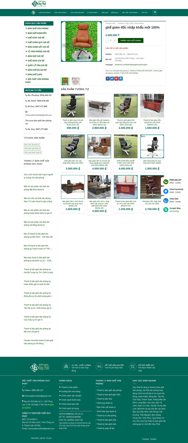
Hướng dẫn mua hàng (70, 391)
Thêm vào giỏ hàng (130, 40)
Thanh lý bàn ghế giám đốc (108, 395)
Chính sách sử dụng (70, 408)
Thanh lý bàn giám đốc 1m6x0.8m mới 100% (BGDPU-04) (152, 122)
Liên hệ (42, 438)
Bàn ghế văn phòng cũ (121, 71)
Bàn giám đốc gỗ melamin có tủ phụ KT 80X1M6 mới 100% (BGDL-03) (99, 122)
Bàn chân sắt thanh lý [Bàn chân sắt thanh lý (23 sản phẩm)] (32, 145)
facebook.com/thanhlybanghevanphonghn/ (131, 65)
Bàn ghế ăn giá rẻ (37, 70)
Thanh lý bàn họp (104, 399)
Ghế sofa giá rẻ (36, 61)
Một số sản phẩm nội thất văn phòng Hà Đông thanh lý (37, 223)
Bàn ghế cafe (35, 75)
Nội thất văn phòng (130, 12)
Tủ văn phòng (93, 12)
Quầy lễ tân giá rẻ (37, 65)
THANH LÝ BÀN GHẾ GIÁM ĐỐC (141, 71)
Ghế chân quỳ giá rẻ (38, 42)
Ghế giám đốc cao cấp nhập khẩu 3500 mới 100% (73, 162)
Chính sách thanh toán (71, 400)
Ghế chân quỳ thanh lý (106, 411)
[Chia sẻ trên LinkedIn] (121, 79)
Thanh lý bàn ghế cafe (106, 424)
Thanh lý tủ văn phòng (106, 416)
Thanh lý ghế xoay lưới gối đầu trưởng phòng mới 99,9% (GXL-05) (73, 122)
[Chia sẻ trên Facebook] (108, 79)
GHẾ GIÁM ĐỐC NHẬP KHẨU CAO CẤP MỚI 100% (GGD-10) (126, 163)
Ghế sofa (115, 12)
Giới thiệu (34, 438)
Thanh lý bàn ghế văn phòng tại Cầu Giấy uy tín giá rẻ (37, 318)
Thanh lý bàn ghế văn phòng (109, 390)
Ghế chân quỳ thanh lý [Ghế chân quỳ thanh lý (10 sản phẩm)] (32, 148)
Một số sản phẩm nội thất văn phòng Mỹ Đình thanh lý (37, 188)
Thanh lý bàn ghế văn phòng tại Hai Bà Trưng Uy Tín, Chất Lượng (38, 271)
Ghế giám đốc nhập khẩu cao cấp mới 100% (152, 202)
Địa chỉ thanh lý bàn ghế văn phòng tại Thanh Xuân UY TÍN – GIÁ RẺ (37, 247)
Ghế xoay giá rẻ (36, 38)
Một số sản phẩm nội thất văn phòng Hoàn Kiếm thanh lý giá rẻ (38, 211)
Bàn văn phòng (61, 12)
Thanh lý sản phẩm (69, 387)
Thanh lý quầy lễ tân (105, 428)
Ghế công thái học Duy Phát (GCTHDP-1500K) (152, 162)
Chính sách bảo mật (70, 404)
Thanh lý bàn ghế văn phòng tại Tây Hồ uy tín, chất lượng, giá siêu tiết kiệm (38, 307)
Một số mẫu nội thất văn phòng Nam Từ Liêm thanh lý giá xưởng (38, 199)
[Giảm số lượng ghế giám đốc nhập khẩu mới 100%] (107, 40)
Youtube (153, 439)
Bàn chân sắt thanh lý (106, 407)
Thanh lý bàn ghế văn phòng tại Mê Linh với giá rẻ (37, 330)
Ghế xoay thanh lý (104, 403)
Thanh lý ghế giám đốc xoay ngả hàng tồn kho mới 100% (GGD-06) (125, 122)
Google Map (175, 210)
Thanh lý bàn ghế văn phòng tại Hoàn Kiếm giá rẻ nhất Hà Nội (37, 282)
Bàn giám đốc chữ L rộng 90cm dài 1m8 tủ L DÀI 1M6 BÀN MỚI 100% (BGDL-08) (99, 204)
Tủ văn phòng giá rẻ (38, 51)
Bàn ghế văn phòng (38, 28)
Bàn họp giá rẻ (36, 56)
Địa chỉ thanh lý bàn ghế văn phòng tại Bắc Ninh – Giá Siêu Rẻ (38, 235)
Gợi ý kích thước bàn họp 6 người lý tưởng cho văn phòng (38, 176)
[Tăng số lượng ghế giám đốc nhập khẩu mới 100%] (114, 40)
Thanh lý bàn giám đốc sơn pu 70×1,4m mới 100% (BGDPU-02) (125, 203)
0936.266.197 (37, 390)
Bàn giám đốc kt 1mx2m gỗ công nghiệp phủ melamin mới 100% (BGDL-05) (99, 163)
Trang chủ (110, 23)
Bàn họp (105, 12)
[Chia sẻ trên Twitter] (112, 79)
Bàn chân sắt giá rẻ (38, 47)
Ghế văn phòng (45, 12)
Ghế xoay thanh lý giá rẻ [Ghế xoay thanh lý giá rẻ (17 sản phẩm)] (33, 152)
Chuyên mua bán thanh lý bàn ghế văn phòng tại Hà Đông (38, 342)
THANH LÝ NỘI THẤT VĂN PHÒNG (131, 23)
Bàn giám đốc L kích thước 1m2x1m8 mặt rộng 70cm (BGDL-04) (72, 203)
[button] (155, 13)
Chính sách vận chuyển (71, 396)
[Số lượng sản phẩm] (110, 40)
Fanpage (145, 439)
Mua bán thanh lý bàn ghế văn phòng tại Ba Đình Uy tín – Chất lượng (37, 259)
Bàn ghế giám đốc (77, 12)
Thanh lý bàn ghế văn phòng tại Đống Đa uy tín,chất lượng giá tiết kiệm (38, 295)
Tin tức (145, 12)
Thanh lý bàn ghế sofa (106, 420)
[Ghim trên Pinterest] (116, 79)
